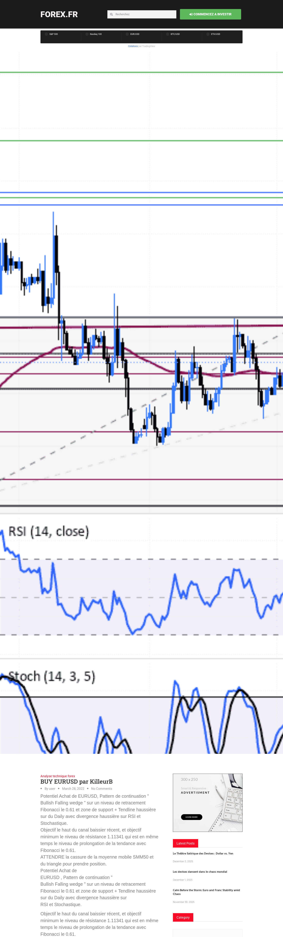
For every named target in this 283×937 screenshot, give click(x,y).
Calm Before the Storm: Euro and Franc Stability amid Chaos (206, 892)
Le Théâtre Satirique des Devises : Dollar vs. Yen (203, 853)
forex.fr (59, 14)
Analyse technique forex (57, 776)
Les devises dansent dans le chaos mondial (200, 871)
